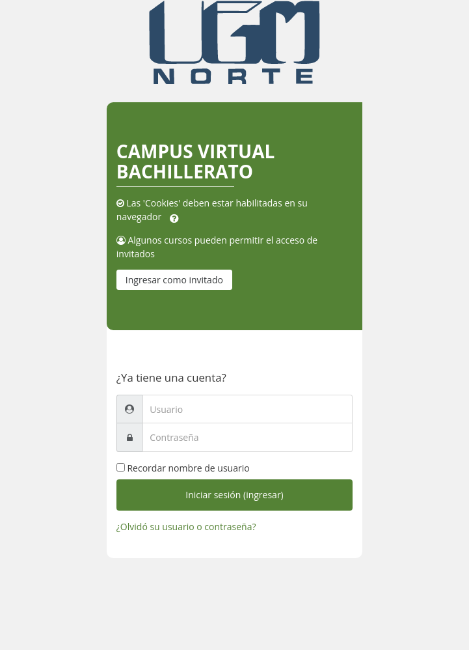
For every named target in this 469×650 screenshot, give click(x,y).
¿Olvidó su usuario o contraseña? (186, 526)
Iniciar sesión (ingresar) (234, 494)
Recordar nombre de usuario (188, 468)
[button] (174, 217)
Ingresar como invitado (174, 280)
